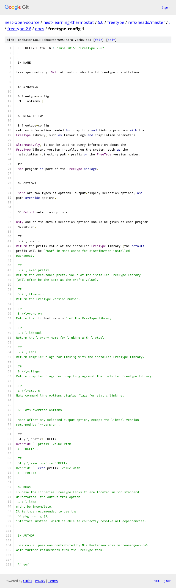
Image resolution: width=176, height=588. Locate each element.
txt (157, 581)
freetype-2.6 (19, 28)
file (98, 40)
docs (39, 28)
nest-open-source (22, 22)
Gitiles (27, 581)
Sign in (166, 7)
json (167, 581)
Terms (53, 581)
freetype (115, 22)
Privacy (40, 581)
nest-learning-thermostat (68, 22)
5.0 (100, 22)
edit (111, 40)
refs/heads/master (146, 22)
